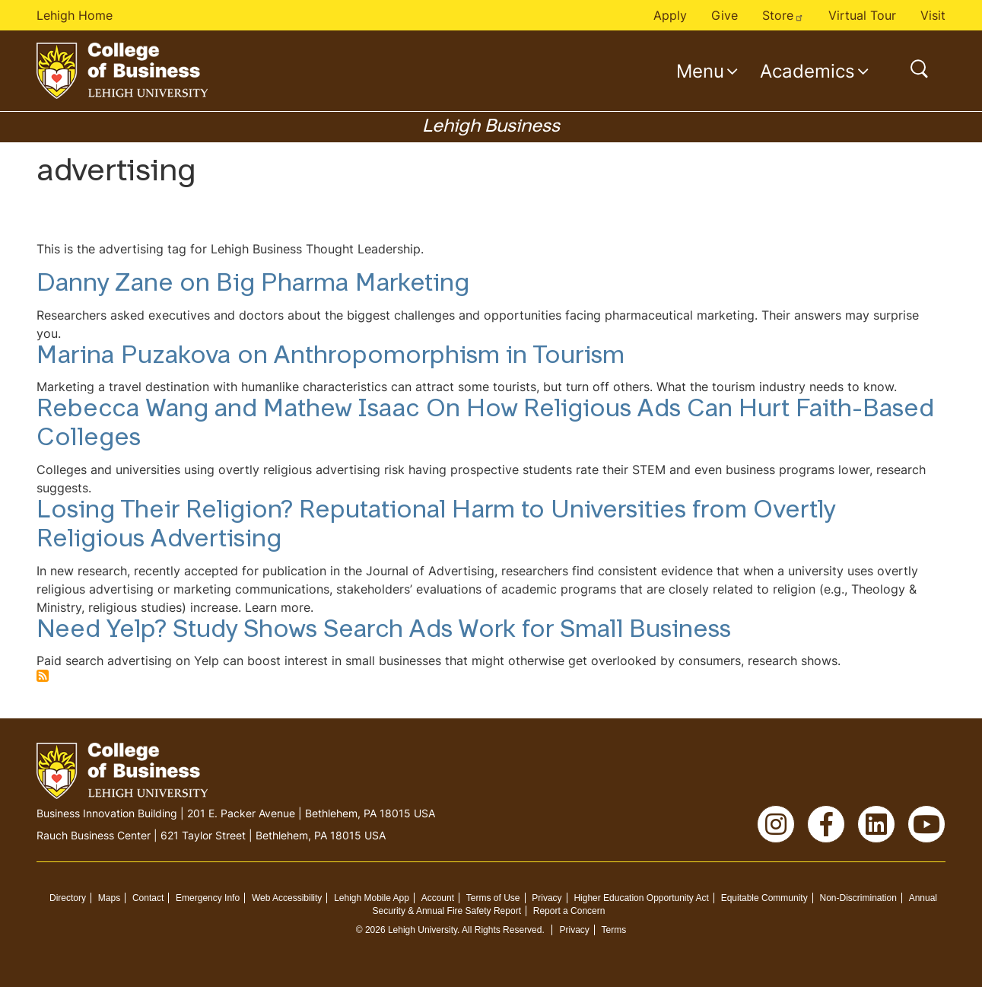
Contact (148, 898)
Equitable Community (764, 898)
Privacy (546, 898)
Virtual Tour (862, 15)
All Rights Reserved (502, 930)
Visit (932, 15)
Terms (614, 930)
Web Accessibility (287, 898)
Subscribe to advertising (43, 676)
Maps (109, 898)
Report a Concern (569, 911)
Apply (670, 15)
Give (724, 15)
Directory (67, 898)
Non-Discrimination (857, 898)
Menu (700, 71)
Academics (807, 71)
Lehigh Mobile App (371, 898)
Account (437, 898)
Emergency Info (208, 898)
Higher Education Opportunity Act (641, 898)
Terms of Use (493, 898)
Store (783, 15)
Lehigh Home (75, 15)
